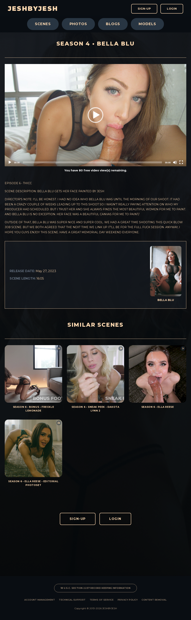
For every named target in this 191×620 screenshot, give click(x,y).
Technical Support (72, 599)
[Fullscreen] (181, 162)
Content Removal (154, 599)
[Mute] (175, 162)
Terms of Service (102, 599)
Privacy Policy (128, 599)
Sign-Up (143, 9)
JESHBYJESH (33, 9)
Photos (78, 24)
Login (171, 9)
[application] (95, 115)
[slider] (92, 162)
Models (147, 24)
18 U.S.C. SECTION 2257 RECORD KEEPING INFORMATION (96, 588)
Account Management (39, 599)
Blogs (113, 24)
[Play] (10, 162)
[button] (95, 115)
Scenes (43, 24)
